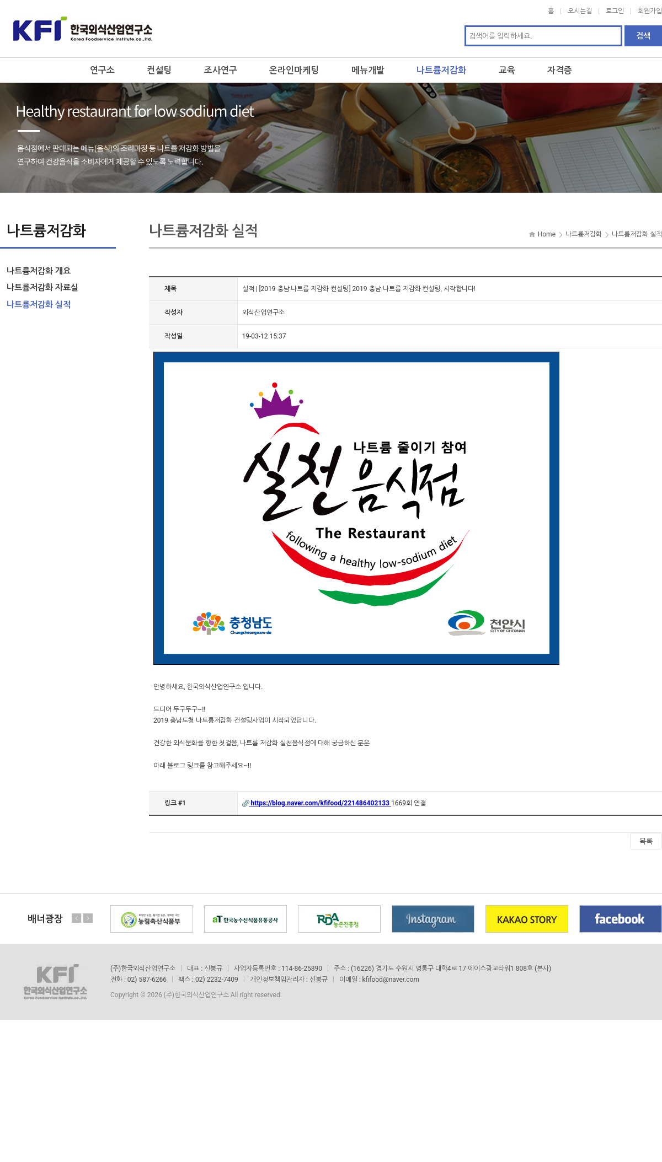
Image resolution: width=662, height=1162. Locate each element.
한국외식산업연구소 (83, 28)
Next (88, 918)
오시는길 (580, 11)
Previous (77, 918)
